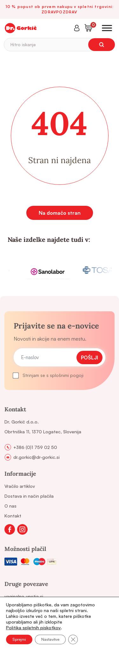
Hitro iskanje (23, 44)
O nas (10, 506)
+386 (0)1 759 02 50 (35, 447)
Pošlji (89, 357)
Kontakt (12, 515)
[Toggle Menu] (107, 28)
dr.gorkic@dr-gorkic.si (36, 457)
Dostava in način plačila (29, 496)
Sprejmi (19, 639)
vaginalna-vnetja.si (23, 596)
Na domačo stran (60, 213)
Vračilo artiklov (19, 486)
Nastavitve (50, 639)
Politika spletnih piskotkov (33, 627)
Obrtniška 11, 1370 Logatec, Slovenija (42, 431)
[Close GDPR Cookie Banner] (73, 639)
